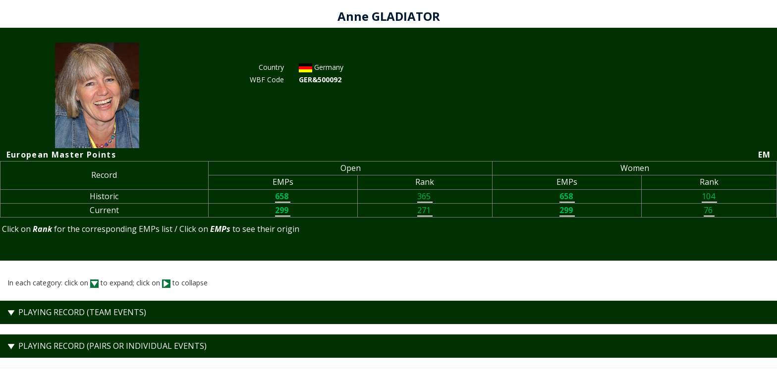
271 (425, 210)
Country (271, 67)
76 (709, 210)
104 (709, 196)
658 (282, 196)
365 (425, 196)
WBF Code (267, 79)
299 (282, 210)
